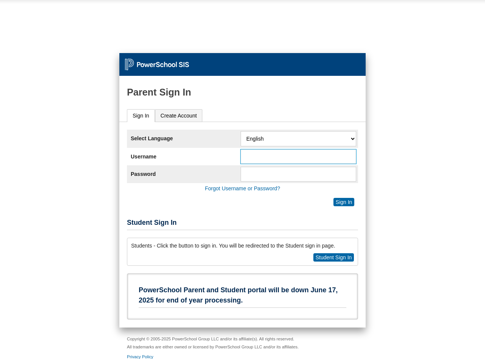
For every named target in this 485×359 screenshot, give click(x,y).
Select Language (152, 138)
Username (143, 157)
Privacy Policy (140, 356)
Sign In (141, 116)
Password (143, 174)
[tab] (141, 115)
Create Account (179, 116)
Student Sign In (334, 257)
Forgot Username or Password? (242, 188)
